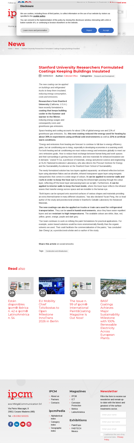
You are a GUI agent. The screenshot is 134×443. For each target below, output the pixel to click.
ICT (73, 399)
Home (10, 49)
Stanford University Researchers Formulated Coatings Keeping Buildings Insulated (50, 49)
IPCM (74, 396)
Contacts (55, 403)
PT (124, 34)
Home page (14, 26)
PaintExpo (76, 425)
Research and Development (104, 76)
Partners (55, 399)
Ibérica (74, 409)
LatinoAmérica (78, 412)
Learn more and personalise (35, 30)
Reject (89, 30)
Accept (106, 30)
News (17, 49)
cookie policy (39, 16)
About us (55, 396)
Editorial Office (71, 76)
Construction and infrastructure (56, 251)
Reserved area (119, 2)
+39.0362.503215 (20, 416)
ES (119, 34)
